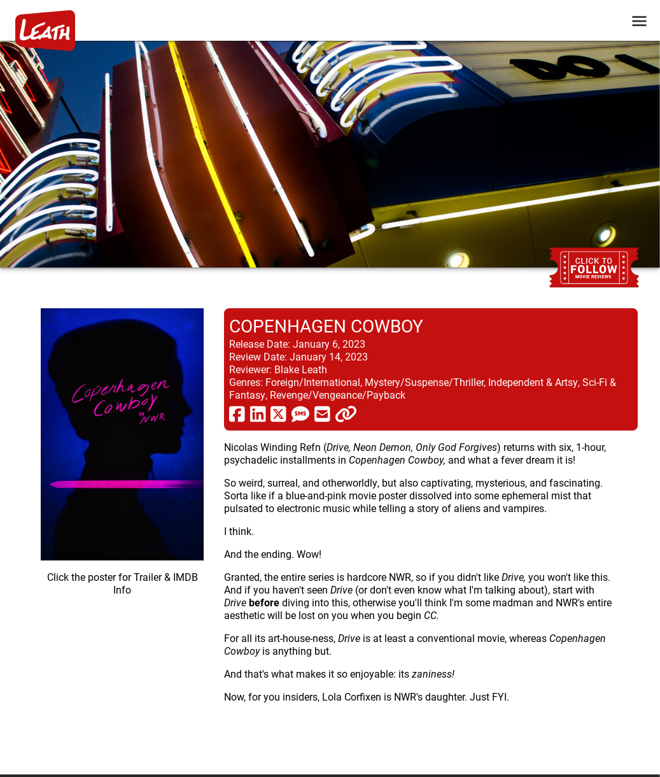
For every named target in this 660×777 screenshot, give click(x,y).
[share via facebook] (237, 413)
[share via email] (322, 413)
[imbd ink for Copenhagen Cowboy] (122, 531)
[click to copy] (346, 413)
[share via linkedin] (258, 413)
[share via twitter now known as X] (278, 413)
